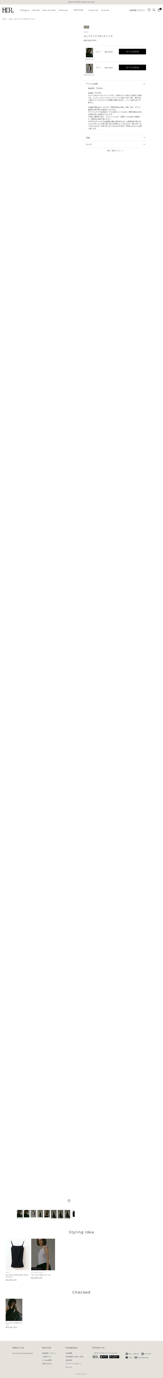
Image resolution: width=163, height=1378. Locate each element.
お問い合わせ (47, 1363)
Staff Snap (78, 10)
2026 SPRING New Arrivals (81, 2)
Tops (10, 19)
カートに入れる (132, 51)
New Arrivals (49, 10)
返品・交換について (114, 150)
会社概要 (69, 1353)
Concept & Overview (22, 1353)
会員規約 (69, 1360)
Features (63, 10)
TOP (4, 19)
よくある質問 (47, 1360)
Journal (105, 10)
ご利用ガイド (47, 1356)
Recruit (69, 1367)
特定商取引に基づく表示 (74, 1356)
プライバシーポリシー (74, 1363)
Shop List (93, 10)
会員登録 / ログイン (137, 10)
